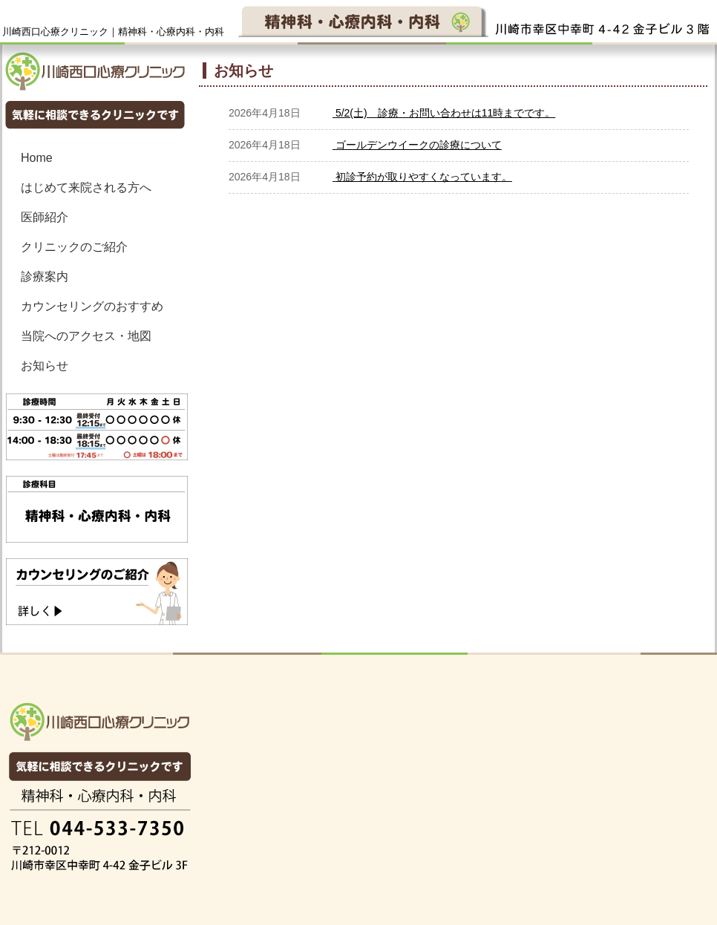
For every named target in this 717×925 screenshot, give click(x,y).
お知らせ (44, 365)
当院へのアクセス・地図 (86, 336)
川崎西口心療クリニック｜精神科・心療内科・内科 (113, 31)
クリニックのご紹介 (74, 247)
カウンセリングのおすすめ (92, 306)
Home (37, 157)
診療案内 (44, 276)
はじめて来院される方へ (86, 187)
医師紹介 (44, 217)
